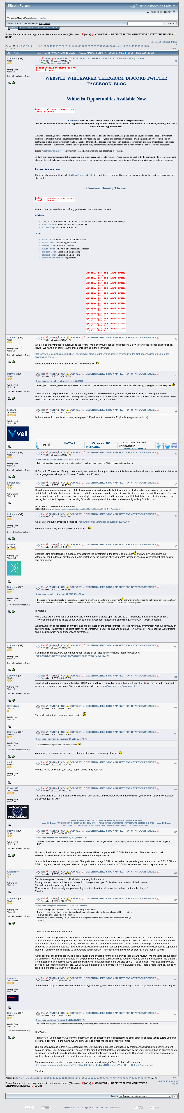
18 (54, 46)
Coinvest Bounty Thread (106, 188)
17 (51, 46)
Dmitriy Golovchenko (52, 257)
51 (6, 48)
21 (63, 46)
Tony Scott (47, 221)
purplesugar (13, 482)
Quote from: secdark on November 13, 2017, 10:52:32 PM (60, 459)
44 (130, 46)
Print (174, 48)
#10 (175, 647)
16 (48, 46)
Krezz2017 (13, 788)
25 (74, 46)
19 (57, 46)
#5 (176, 454)
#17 (175, 873)
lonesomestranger (59, 63)
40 (118, 46)
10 (30, 46)
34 (101, 46)
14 (42, 46)
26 (77, 46)
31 (92, 46)
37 (109, 46)
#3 (176, 375)
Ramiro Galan (48, 245)
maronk (11, 544)
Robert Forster (49, 254)
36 (106, 46)
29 (86, 46)
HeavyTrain (13, 706)
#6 (176, 484)
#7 (176, 516)
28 (83, 46)
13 (39, 46)
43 (127, 46)
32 (95, 46)
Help (22, 28)
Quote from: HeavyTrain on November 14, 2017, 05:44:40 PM (61, 739)
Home (13, 28)
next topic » (175, 1082)
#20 (175, 1014)
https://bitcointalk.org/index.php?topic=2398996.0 (104, 521)
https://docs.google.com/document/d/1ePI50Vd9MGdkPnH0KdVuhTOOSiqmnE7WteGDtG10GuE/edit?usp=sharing (94, 1065)
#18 (175, 900)
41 (121, 46)
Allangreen (13, 871)
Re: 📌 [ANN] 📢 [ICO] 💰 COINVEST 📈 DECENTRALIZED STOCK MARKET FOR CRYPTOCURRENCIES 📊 (100, 337)
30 (89, 46)
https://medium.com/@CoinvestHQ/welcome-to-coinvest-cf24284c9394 (72, 655)
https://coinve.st (53, 150)
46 (136, 46)
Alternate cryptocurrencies (35, 34)
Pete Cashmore (49, 224)
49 (144, 46)
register (42, 18)
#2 (176, 339)
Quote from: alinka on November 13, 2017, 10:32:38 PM (59, 381)
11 (33, 46)
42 (124, 46)
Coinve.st (12, 58)
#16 (175, 832)
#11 (175, 677)
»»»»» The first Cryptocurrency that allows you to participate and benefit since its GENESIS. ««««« (106, 825)
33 (98, 46)
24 (71, 46)
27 (80, 46)
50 (147, 46)
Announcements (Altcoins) (65, 34)
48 (142, 46)
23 (68, 46)
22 (66, 46)
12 (36, 46)
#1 (176, 61)
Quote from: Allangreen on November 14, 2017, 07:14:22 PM (61, 906)
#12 (175, 707)
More (54, 28)
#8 (176, 546)
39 (115, 46)
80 (12, 48)
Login (37, 28)
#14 (175, 764)
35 (104, 46)
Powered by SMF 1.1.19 (75, 1108)
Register (46, 28)
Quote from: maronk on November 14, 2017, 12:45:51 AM (60, 594)
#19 (175, 979)
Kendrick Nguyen (50, 227)
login (33, 18)
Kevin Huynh (48, 248)
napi (9, 762)
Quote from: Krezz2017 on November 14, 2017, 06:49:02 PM (61, 838)
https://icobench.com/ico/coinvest (118, 686)
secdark (11, 410)
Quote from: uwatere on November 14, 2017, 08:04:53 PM (60, 1020)
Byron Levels (48, 242)
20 (60, 46)
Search (29, 28)
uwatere (11, 978)
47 (139, 46)
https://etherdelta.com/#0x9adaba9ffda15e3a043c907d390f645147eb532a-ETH (88, 509)
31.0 (40, 23)
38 (112, 46)
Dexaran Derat (49, 251)
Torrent (47, 23)
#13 (175, 733)
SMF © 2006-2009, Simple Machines (103, 1108)
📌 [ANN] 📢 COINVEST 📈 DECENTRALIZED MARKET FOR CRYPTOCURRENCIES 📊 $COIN (92, 58)
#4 (176, 411)
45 (133, 46)
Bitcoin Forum (12, 34)
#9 (176, 589)
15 (45, 46)
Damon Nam (48, 239)
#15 (175, 790)
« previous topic (158, 42)
